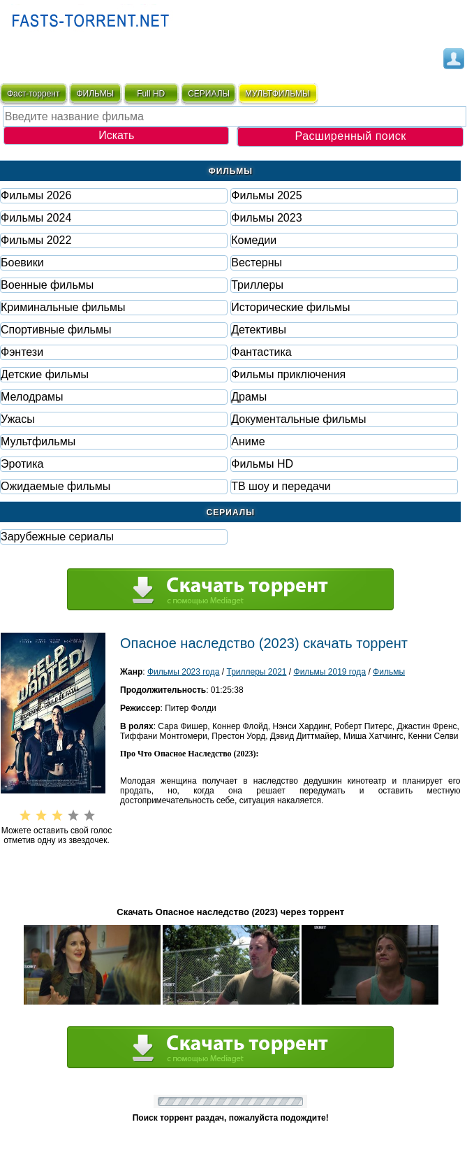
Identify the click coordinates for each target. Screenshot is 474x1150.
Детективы (258, 330)
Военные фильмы (47, 285)
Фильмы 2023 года (183, 672)
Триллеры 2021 (256, 672)
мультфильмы (277, 94)
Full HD (151, 94)
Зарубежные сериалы (57, 536)
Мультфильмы (38, 441)
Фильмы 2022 (36, 240)
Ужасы (18, 419)
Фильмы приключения (288, 374)
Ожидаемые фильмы (55, 486)
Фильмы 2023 (266, 218)
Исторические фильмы (290, 307)
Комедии (253, 240)
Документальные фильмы (298, 419)
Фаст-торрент (33, 94)
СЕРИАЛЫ (209, 94)
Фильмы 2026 (36, 195)
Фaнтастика (261, 352)
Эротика (22, 464)
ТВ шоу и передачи (280, 486)
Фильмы (389, 672)
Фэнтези (22, 352)
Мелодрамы (32, 397)
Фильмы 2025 (266, 195)
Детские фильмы (45, 374)
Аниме (248, 441)
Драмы (249, 397)
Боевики (22, 262)
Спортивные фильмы (56, 330)
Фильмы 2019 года (330, 672)
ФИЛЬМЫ (95, 94)
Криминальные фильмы (63, 307)
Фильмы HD (262, 464)
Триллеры (257, 285)
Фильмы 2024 (36, 218)
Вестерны (256, 262)
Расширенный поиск (350, 136)
